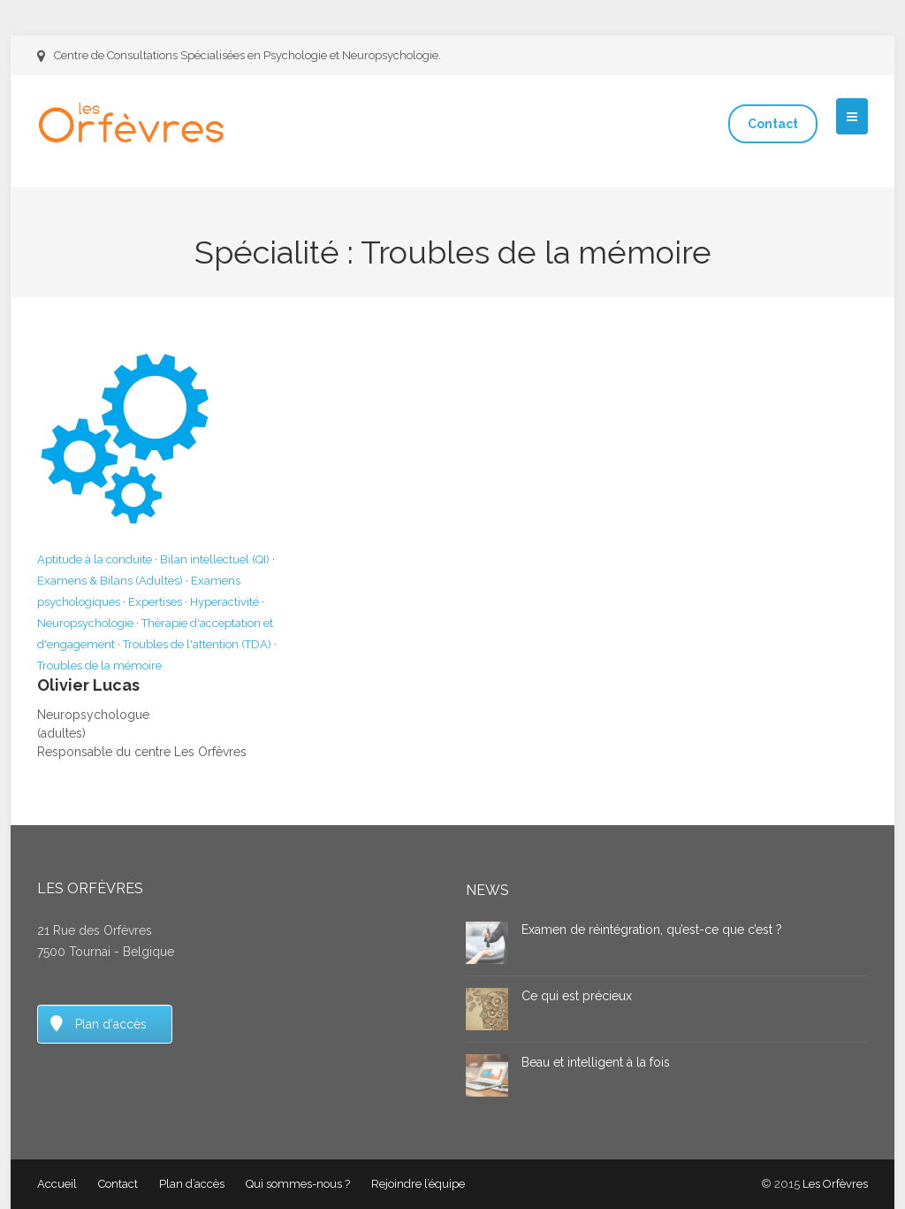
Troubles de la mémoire (99, 665)
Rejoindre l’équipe (418, 1183)
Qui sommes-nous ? (298, 1183)
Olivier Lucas (88, 685)
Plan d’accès (191, 1183)
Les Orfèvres (835, 1183)
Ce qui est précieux (576, 996)
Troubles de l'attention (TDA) (197, 644)
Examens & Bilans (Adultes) (110, 580)
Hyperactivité (224, 601)
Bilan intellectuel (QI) (215, 559)
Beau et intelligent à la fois (595, 1062)
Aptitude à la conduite (94, 559)
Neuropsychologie (85, 623)
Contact (773, 124)
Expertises (155, 601)
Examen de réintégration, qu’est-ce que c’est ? (651, 929)
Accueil (57, 1183)
